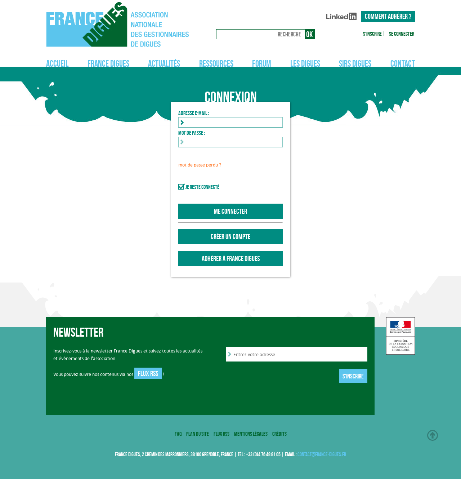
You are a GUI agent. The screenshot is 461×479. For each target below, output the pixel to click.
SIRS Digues (355, 63)
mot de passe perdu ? (199, 165)
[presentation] (281, 377)
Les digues (305, 63)
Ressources (216, 63)
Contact (402, 63)
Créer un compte (230, 236)
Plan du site (197, 434)
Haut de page (432, 435)
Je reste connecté (202, 187)
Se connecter (401, 34)
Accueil (57, 63)
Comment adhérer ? (388, 16)
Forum (261, 63)
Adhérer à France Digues (231, 258)
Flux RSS (148, 373)
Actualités (164, 63)
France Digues (108, 63)
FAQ (178, 434)
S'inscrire (372, 34)
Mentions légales (251, 434)
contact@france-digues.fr (321, 454)
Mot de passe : (191, 133)
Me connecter (230, 211)
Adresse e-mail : (193, 113)
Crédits (279, 434)
